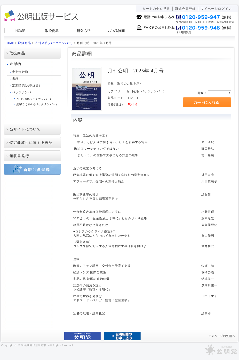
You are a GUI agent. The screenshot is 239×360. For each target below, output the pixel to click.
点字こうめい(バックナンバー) (36, 104)
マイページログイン (216, 8)
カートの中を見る (156, 8)
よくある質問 (114, 31)
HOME (20, 31)
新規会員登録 (185, 8)
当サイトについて (25, 129)
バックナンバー (23, 92)
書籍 (15, 78)
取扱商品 (51, 31)
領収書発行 (19, 156)
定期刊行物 (20, 72)
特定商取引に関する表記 (31, 143)
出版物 (15, 64)
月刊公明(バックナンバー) (54, 43)
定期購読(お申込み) (26, 85)
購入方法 (83, 31)
